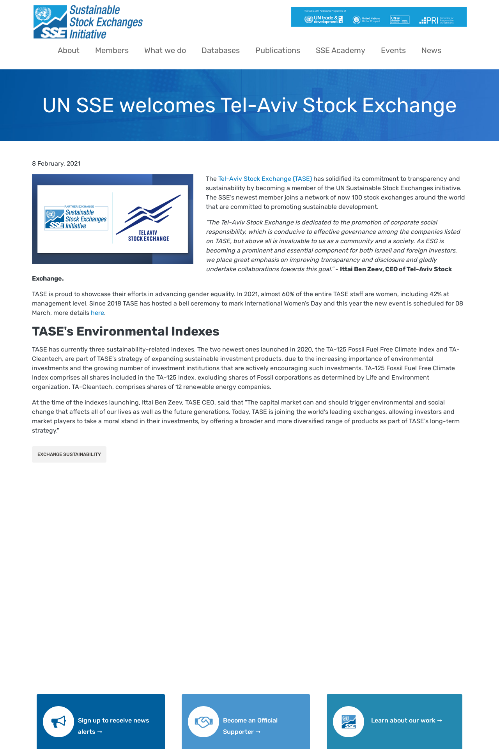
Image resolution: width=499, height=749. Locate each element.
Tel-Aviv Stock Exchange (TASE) (265, 178)
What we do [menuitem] (165, 50)
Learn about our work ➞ (406, 720)
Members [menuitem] (112, 50)
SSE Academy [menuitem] (340, 50)
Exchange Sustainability (69, 454)
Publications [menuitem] (277, 50)
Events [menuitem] (393, 50)
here (97, 312)
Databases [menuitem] (221, 50)
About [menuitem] (69, 50)
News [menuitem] (431, 50)
